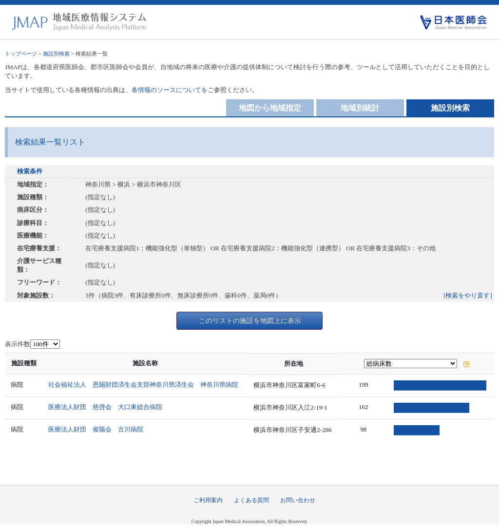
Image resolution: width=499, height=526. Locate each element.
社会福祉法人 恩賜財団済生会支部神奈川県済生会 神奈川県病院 (144, 384)
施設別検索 (56, 53)
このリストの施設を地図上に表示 (250, 320)
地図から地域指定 (270, 108)
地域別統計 (360, 108)
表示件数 (17, 344)
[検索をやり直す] (467, 295)
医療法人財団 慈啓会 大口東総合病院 (106, 407)
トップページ (21, 53)
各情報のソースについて (166, 90)
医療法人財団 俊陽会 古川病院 (96, 429)
